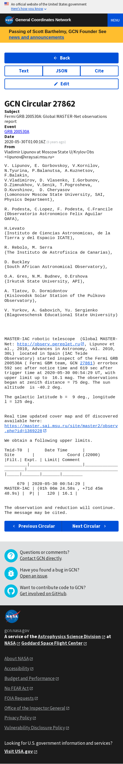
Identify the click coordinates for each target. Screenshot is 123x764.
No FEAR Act (16, 689)
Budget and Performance (29, 679)
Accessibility (16, 669)
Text (24, 71)
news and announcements (36, 37)
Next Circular (89, 526)
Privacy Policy (18, 718)
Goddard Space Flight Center (52, 643)
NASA (10, 643)
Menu (115, 20)
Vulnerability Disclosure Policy (34, 728)
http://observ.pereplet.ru (48, 344)
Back (61, 58)
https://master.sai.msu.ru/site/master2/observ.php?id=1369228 (61, 428)
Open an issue (33, 576)
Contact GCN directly (40, 559)
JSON (61, 71)
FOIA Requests (19, 698)
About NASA (16, 659)
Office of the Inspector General (34, 708)
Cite (99, 71)
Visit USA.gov (18, 752)
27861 (86, 363)
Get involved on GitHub (43, 594)
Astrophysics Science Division (69, 637)
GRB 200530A (16, 131)
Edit (61, 84)
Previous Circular (33, 526)
